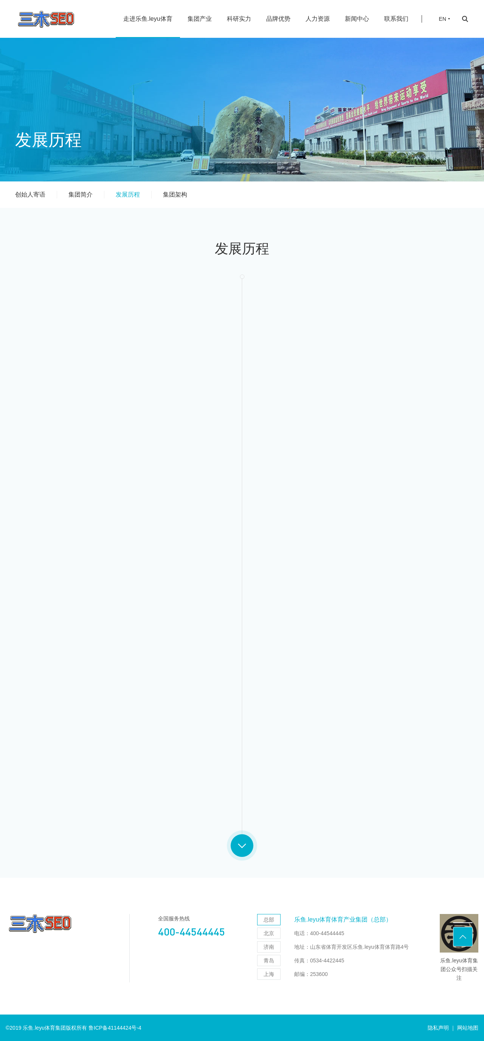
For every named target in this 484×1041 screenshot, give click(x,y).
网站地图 (467, 1028)
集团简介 (80, 194)
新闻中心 (357, 18)
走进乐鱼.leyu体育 (147, 18)
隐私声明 (438, 1028)
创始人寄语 (30, 194)
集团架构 (175, 194)
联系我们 (396, 18)
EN (442, 19)
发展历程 (128, 194)
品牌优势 (278, 18)
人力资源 (318, 18)
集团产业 (200, 18)
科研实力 (239, 18)
